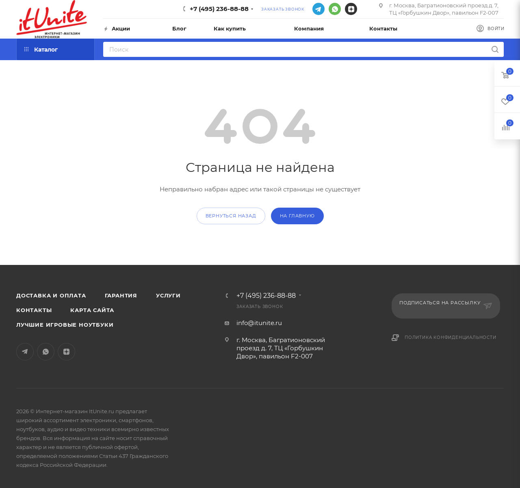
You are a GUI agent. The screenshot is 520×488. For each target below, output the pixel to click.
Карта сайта (92, 310)
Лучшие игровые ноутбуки (64, 324)
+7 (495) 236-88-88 (219, 9)
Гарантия (121, 295)
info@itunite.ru (259, 323)
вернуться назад (231, 216)
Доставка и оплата (51, 295)
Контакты (34, 310)
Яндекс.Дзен (351, 9)
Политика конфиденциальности (450, 337)
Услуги (168, 295)
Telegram (318, 9)
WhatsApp (335, 9)
